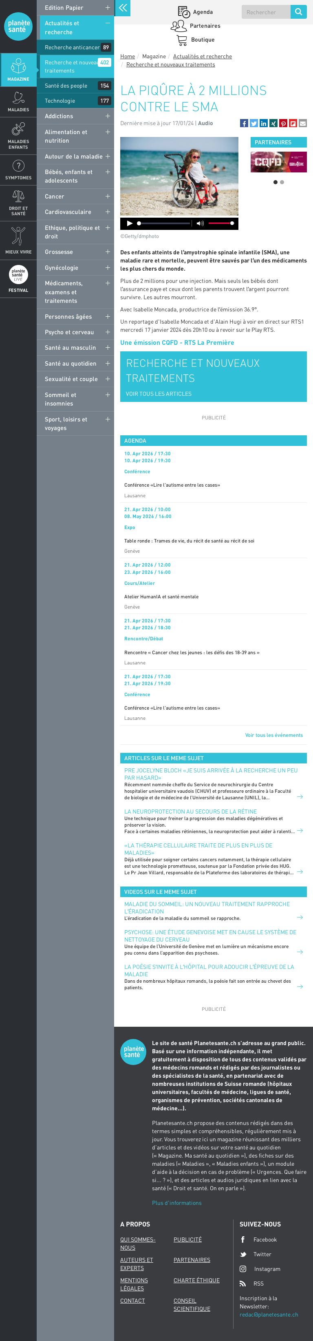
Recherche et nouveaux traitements (74, 66)
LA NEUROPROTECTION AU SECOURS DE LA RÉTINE (190, 811)
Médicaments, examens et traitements (64, 291)
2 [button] (282, 182)
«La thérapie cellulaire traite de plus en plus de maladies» (198, 849)
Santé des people (66, 85)
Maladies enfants (18, 144)
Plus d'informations (177, 1202)
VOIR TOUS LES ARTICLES (159, 393)
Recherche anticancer (72, 47)
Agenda (202, 11)
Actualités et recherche (62, 27)
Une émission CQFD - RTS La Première (177, 342)
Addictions (59, 115)
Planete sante (18, 26)
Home (127, 56)
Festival (18, 290)
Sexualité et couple (71, 378)
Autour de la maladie (74, 156)
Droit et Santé (18, 210)
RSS (252, 1283)
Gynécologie (61, 267)
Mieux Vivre (18, 251)
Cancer (54, 196)
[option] (279, 162)
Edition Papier (64, 7)
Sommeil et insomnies (60, 399)
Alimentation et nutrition (66, 136)
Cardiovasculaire (68, 211)
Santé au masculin (70, 347)
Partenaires (204, 25)
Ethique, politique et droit (72, 232)
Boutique (202, 39)
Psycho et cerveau (69, 331)
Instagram (260, 1268)
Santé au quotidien (71, 363)
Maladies (18, 109)
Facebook (258, 1239)
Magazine (18, 79)
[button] (244, 123)
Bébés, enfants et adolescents (69, 176)
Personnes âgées (68, 316)
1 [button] (275, 182)
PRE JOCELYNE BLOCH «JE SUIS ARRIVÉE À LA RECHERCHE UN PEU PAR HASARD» (211, 774)
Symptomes (18, 177)
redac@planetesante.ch (269, 1314)
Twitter (255, 1254)
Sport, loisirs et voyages (66, 423)
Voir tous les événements (274, 735)
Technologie (60, 100)
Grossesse (59, 251)
